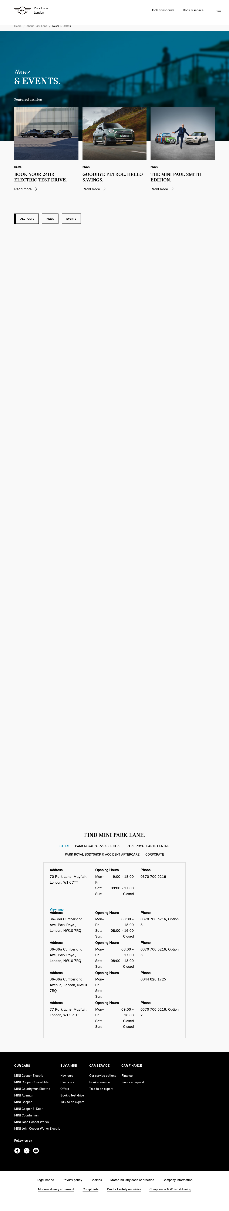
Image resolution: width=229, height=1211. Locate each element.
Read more (23, 189)
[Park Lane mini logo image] (31, 11)
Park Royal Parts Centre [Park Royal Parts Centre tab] (148, 846)
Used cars (67, 1082)
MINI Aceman (23, 1095)
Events (71, 218)
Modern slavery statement (56, 1189)
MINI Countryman (26, 1115)
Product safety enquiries (124, 1189)
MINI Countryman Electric (32, 1089)
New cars (66, 1076)
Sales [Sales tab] (64, 846)
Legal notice (45, 1180)
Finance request (132, 1082)
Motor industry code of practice (132, 1180)
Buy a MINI (68, 1066)
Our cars (22, 1066)
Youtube (36, 1150)
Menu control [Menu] (219, 10)
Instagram (26, 1150)
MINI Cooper (23, 1102)
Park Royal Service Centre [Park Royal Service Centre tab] (98, 846)
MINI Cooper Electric (28, 1076)
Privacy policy (72, 1180)
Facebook (17, 1150)
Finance (127, 1076)
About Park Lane (37, 26)
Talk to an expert (72, 1102)
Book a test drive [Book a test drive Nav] (162, 10)
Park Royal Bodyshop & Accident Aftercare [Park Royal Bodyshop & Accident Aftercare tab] (102, 854)
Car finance (131, 1066)
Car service (99, 1066)
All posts (27, 218)
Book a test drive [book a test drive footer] (72, 1095)
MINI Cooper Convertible (31, 1082)
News (50, 218)
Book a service (99, 1082)
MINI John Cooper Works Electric (37, 1128)
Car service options (102, 1076)
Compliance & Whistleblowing (170, 1189)
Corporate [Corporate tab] (154, 854)
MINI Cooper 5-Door (28, 1109)
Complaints (90, 1189)
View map (56, 909)
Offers (64, 1089)
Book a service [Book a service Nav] (193, 10)
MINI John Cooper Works (31, 1122)
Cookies (96, 1180)
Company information (177, 1180)
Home (17, 26)
